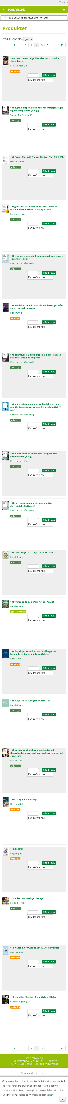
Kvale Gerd (15, 658)
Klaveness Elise (17, 213)
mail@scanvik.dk (49, 1064)
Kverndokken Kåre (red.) (22, 263)
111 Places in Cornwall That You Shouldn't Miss (34, 947)
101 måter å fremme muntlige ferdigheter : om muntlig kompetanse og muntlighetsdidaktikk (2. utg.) (35, 407)
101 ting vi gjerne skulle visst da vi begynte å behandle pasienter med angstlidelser (33, 653)
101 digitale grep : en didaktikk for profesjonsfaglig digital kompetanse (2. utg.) (36, 109)
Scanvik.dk (16, 9)
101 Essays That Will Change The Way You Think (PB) (37, 157)
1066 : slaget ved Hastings (23, 799)
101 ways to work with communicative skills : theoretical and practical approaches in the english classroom (36, 753)
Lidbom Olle (16, 312)
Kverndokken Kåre (19, 461)
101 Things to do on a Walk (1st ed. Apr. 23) (32, 601)
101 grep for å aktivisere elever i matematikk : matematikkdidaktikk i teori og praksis (34, 208)
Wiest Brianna (17, 161)
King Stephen (16, 853)
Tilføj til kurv (49, 75)
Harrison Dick (16, 804)
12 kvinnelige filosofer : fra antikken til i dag (33, 997)
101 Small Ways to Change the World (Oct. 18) (33, 552)
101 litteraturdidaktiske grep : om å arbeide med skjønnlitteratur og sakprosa (35, 356)
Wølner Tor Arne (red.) (21, 115)
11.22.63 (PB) (16, 848)
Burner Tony (16, 760)
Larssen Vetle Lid (18, 65)
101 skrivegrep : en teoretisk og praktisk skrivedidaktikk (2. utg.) (31, 504)
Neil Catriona (16, 952)
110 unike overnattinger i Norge (26, 898)
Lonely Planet (16, 556)
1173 (60, 45)
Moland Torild (17, 902)
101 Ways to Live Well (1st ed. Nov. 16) (30, 700)
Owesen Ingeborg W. (20, 1001)
